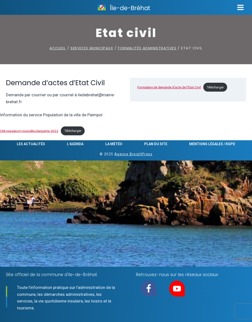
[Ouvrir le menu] (240, 7)
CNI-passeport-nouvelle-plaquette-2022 (29, 131)
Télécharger (215, 87)
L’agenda (75, 144)
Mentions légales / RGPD (212, 144)
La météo (113, 144)
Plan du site (155, 144)
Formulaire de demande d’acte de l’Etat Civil (169, 87)
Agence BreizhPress (133, 154)
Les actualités (31, 144)
